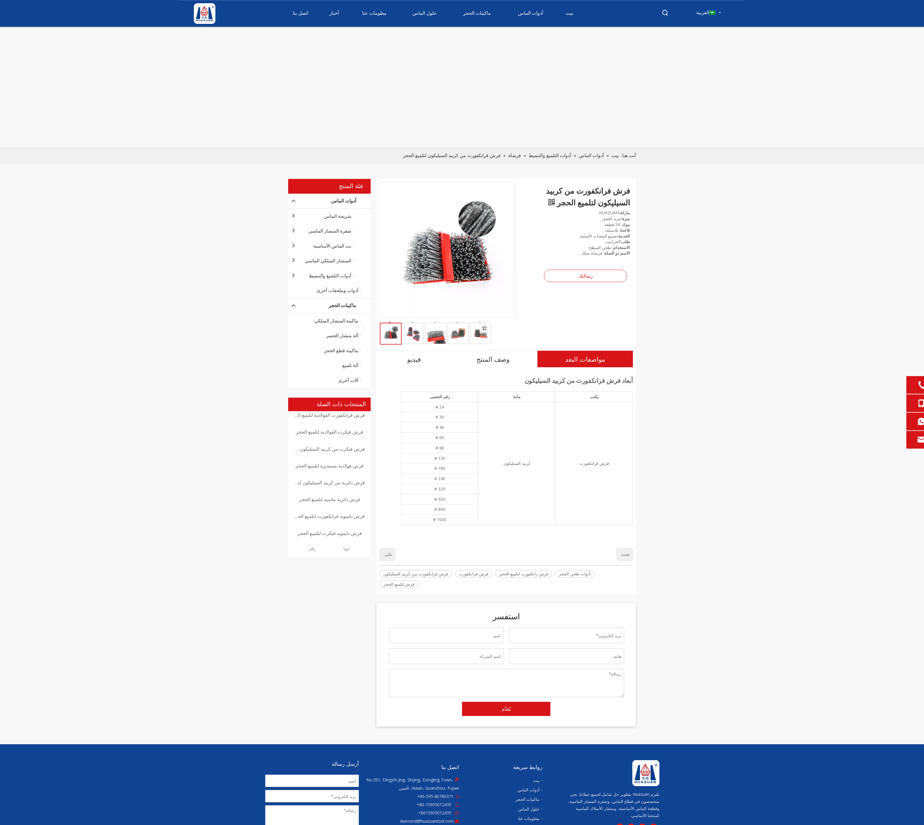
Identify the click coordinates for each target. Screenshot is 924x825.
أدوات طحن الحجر (574, 574)
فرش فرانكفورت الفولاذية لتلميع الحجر (329, 415)
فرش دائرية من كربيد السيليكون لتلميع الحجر (329, 482)
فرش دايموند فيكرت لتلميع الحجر (329, 533)
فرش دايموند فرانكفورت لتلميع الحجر (329, 516)
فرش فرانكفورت (474, 574)
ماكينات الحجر (322, 305)
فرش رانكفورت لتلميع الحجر (523, 574)
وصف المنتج (493, 359)
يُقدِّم (506, 709)
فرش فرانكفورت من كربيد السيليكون (415, 574)
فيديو (414, 359)
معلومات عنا (528, 818)
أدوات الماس (322, 201)
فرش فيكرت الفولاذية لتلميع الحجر (329, 432)
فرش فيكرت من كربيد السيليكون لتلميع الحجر (329, 449)
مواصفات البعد (585, 359)
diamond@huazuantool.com (427, 821)
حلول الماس (528, 809)
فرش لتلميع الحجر (399, 584)
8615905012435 (436, 813)
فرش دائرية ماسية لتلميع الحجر (329, 499)
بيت (536, 780)
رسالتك (585, 276)
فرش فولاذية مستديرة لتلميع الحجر (330, 465)
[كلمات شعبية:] (665, 13)
